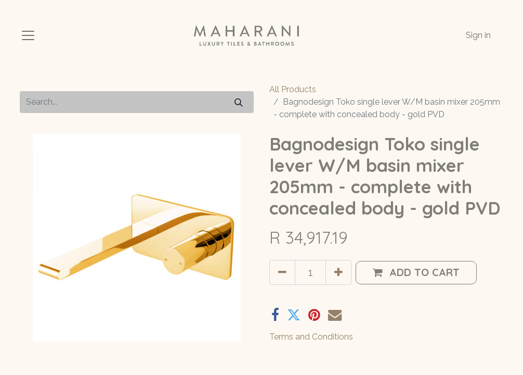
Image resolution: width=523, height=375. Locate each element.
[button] (416, 272)
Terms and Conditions (311, 337)
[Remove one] (282, 272)
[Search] (239, 102)
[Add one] (338, 272)
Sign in (478, 35)
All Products (292, 89)
